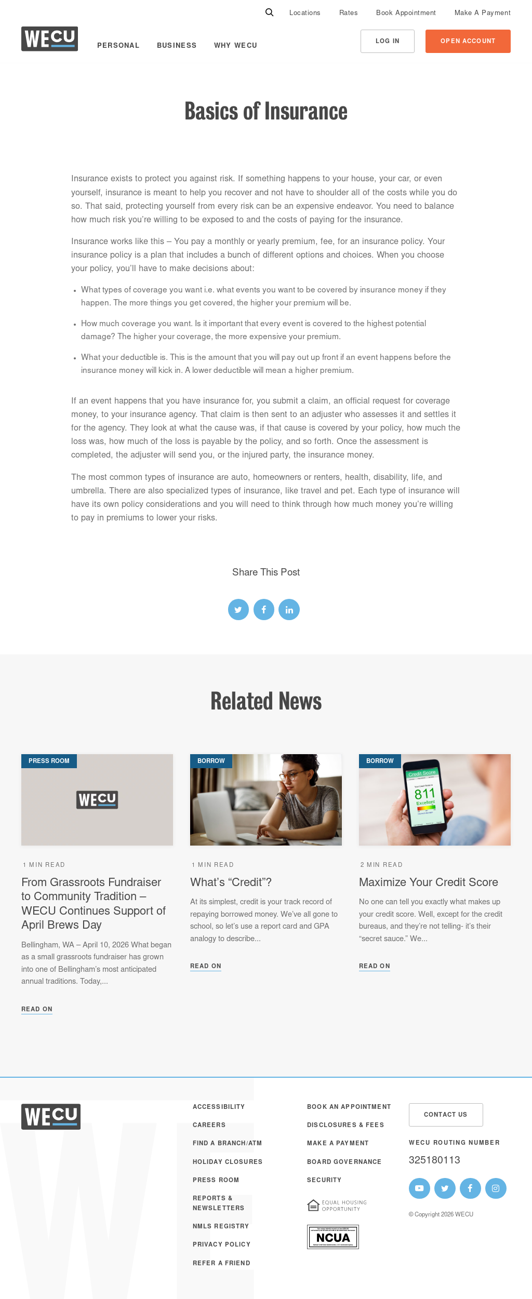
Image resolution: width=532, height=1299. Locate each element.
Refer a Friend (221, 1264)
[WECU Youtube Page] (419, 1188)
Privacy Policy (222, 1245)
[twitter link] (238, 609)
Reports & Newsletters (219, 1203)
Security (324, 1181)
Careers (209, 1126)
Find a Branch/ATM (227, 1144)
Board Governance (344, 1163)
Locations (305, 13)
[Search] (269, 13)
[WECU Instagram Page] (496, 1188)
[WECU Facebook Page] (470, 1188)
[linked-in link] (289, 609)
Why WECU (235, 46)
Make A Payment (483, 13)
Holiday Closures (228, 1163)
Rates (348, 13)
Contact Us (446, 1115)
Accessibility (219, 1107)
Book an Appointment (349, 1107)
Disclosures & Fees (345, 1126)
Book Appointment (406, 13)
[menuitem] (305, 13)
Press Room (216, 1181)
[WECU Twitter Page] (445, 1188)
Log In (388, 42)
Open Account (468, 42)
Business (177, 46)
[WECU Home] (49, 41)
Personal (118, 46)
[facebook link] (264, 609)
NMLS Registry (221, 1227)
